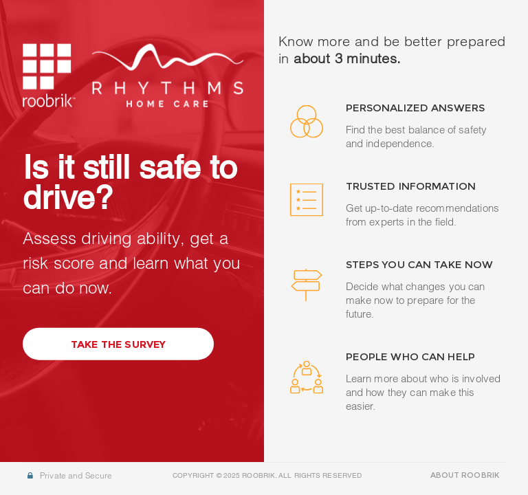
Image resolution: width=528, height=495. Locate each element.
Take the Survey (118, 346)
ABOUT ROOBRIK (464, 475)
